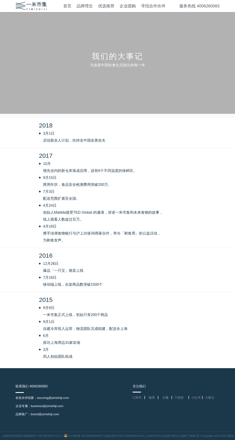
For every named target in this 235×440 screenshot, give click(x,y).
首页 (67, 6)
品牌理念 (84, 6)
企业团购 (128, 6)
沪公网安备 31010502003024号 (83, 435)
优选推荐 (106, 6)
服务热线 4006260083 (199, 6)
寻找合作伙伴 (153, 6)
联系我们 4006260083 (32, 386)
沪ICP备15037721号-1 (50, 435)
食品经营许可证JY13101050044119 (123, 435)
